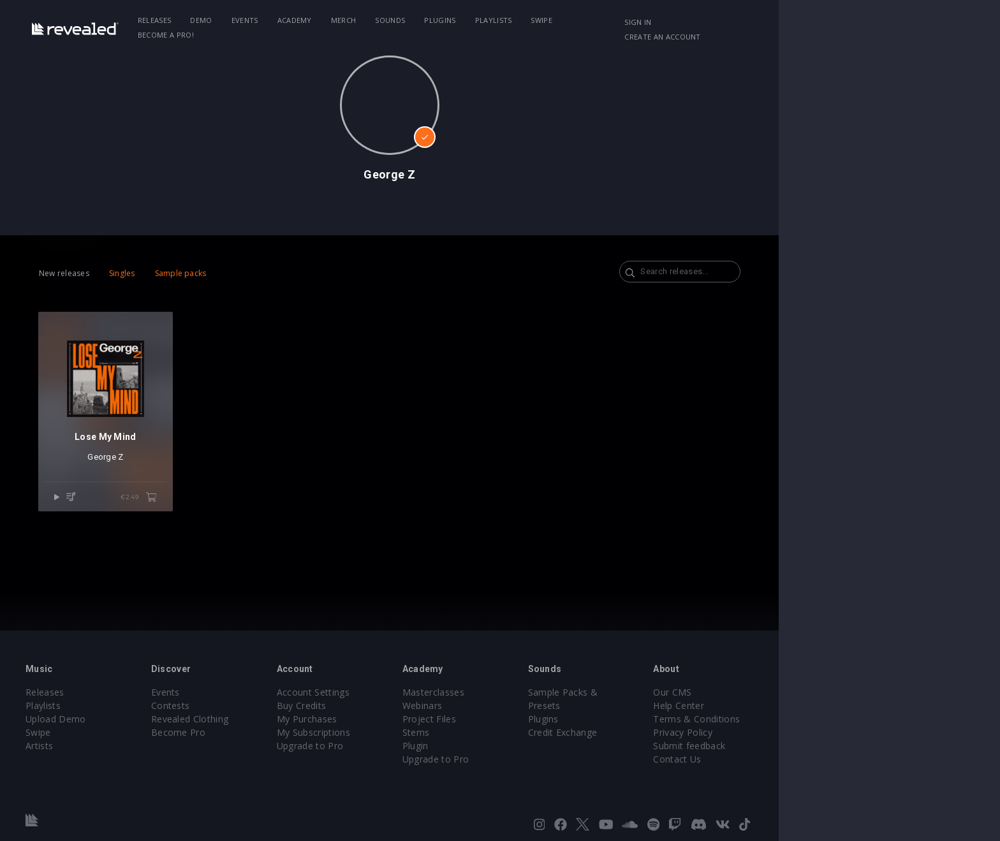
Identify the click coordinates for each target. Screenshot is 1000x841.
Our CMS (800, 692)
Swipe (625, 20)
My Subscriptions (415, 732)
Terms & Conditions (824, 719)
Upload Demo (141, 719)
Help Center (806, 705)
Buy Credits (404, 705)
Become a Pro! (682, 20)
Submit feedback (817, 746)
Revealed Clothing (283, 719)
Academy (377, 20)
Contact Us (804, 759)
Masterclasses (544, 692)
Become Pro (272, 732)
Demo (284, 20)
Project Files (539, 719)
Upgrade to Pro (412, 746)
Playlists (576, 20)
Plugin (526, 746)
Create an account (845, 22)
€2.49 (227, 512)
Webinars (533, 705)
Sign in (773, 22)
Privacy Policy (810, 732)
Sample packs (253, 273)
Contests (264, 705)
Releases (237, 20)
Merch (426, 20)
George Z (185, 472)
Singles (195, 273)
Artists (124, 746)
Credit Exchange (681, 719)
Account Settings (415, 692)
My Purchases (409, 719)
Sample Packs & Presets (699, 692)
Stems (526, 732)
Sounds (474, 20)
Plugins (523, 20)
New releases (137, 273)
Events (327, 20)
